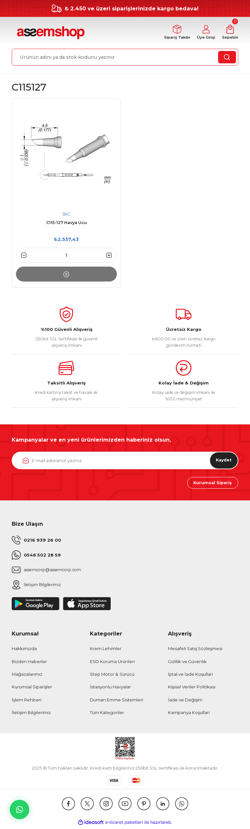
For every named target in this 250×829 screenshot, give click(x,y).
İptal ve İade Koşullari (190, 676)
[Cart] (229, 33)
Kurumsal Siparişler (32, 689)
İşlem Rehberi (26, 701)
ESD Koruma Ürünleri (112, 663)
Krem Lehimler (105, 650)
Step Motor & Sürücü (112, 676)
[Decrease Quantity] (21, 255)
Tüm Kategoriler (107, 714)
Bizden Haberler (29, 663)
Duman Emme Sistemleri (116, 701)
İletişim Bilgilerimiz (31, 714)
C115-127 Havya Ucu (66, 223)
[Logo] (50, 33)
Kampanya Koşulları (189, 714)
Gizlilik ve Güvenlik (187, 663)
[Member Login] (203, 33)
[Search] (125, 57)
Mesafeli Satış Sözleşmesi (195, 650)
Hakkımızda (24, 650)
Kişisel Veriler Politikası (191, 689)
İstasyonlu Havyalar (110, 689)
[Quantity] (66, 255)
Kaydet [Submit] (221, 460)
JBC (66, 214)
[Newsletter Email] (125, 461)
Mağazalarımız (27, 676)
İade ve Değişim (185, 701)
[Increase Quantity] (111, 255)
